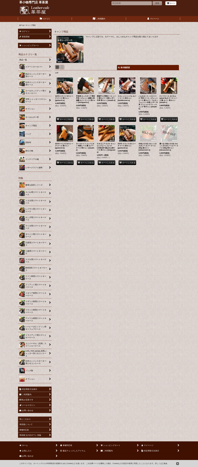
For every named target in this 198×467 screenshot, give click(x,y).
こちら (164, 463)
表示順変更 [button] (124, 67)
